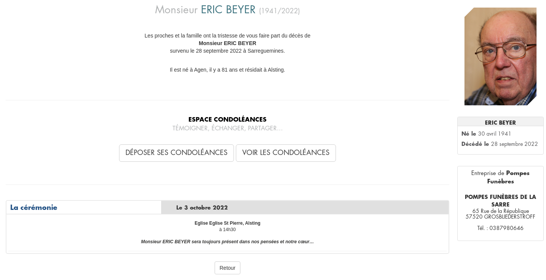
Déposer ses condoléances (177, 152)
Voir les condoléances (285, 152)
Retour (227, 268)
